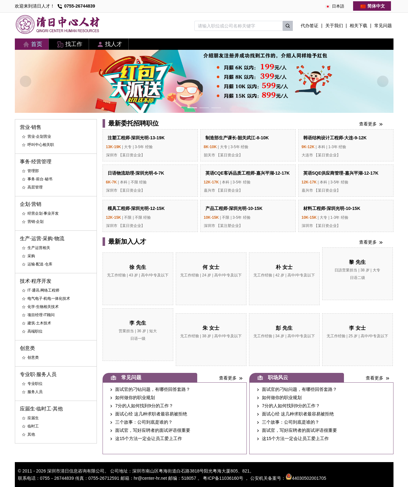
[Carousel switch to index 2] (204, 107)
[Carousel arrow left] (25, 81)
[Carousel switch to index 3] (216, 107)
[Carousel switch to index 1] (192, 107)
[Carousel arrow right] (382, 81)
